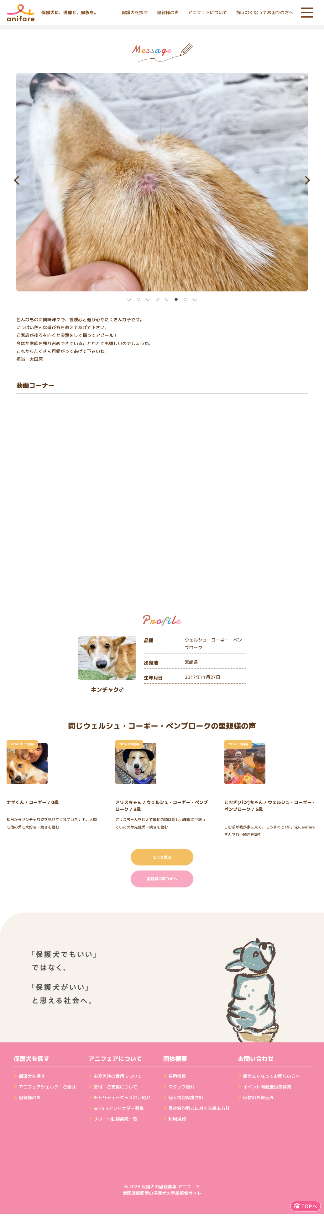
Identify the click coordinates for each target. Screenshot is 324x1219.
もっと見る (162, 857)
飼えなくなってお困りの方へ (264, 13)
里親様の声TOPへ (162, 878)
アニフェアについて (207, 13)
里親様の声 (168, 13)
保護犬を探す (135, 13)
